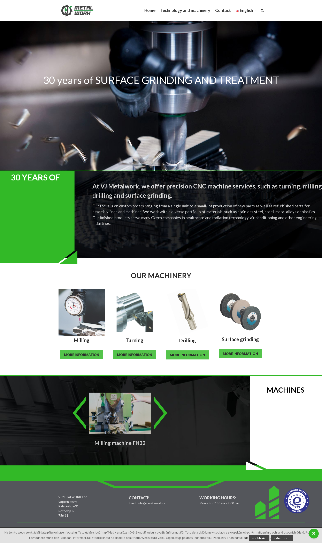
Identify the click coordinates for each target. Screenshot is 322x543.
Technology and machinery (185, 10)
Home (149, 10)
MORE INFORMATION (81, 355)
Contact (223, 10)
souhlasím (259, 538)
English (244, 10)
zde (246, 538)
